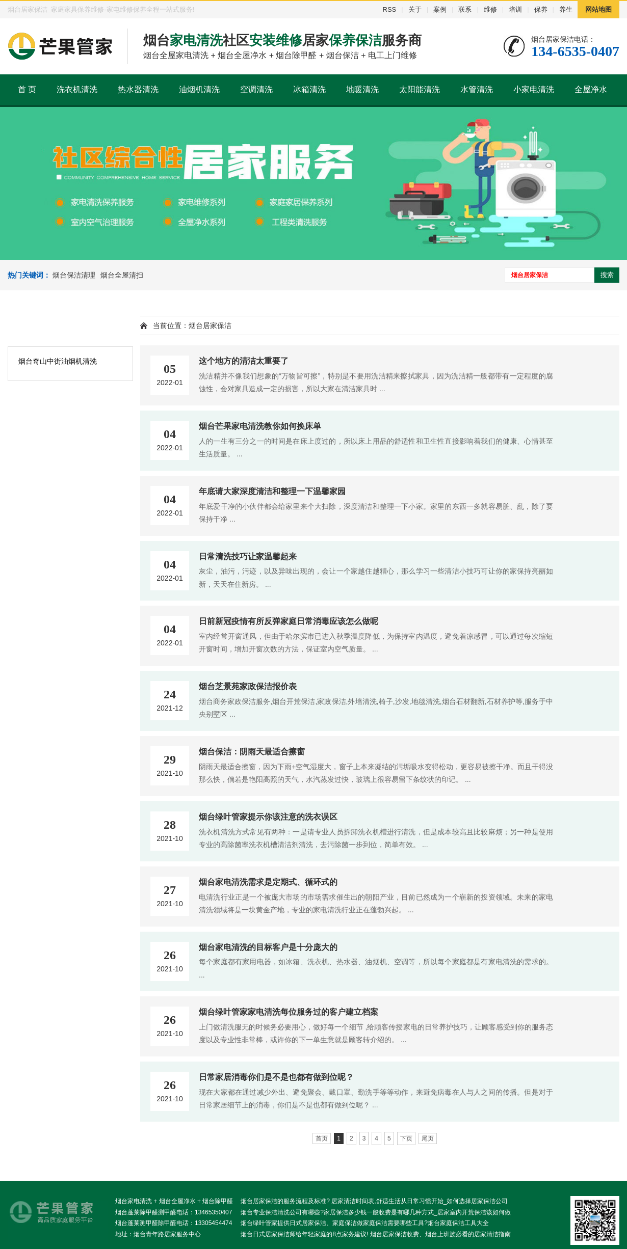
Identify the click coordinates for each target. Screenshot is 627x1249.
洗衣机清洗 (77, 89)
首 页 (27, 89)
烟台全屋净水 (241, 55)
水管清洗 (476, 89)
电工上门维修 (392, 55)
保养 (540, 9)
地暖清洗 (362, 89)
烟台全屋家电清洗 (175, 55)
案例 (440, 9)
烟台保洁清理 (74, 275)
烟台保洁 (342, 55)
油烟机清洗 (199, 89)
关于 (415, 9)
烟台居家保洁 (210, 325)
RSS (390, 9)
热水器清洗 (138, 89)
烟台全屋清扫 (121, 275)
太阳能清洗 (419, 89)
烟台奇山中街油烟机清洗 (57, 361)
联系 (465, 9)
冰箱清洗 (309, 89)
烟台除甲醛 (296, 55)
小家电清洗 (533, 89)
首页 (322, 1138)
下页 (406, 1138)
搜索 (607, 275)
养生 (565, 9)
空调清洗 (256, 89)
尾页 (428, 1138)
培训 (515, 9)
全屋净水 (590, 89)
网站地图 (598, 9)
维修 (490, 9)
